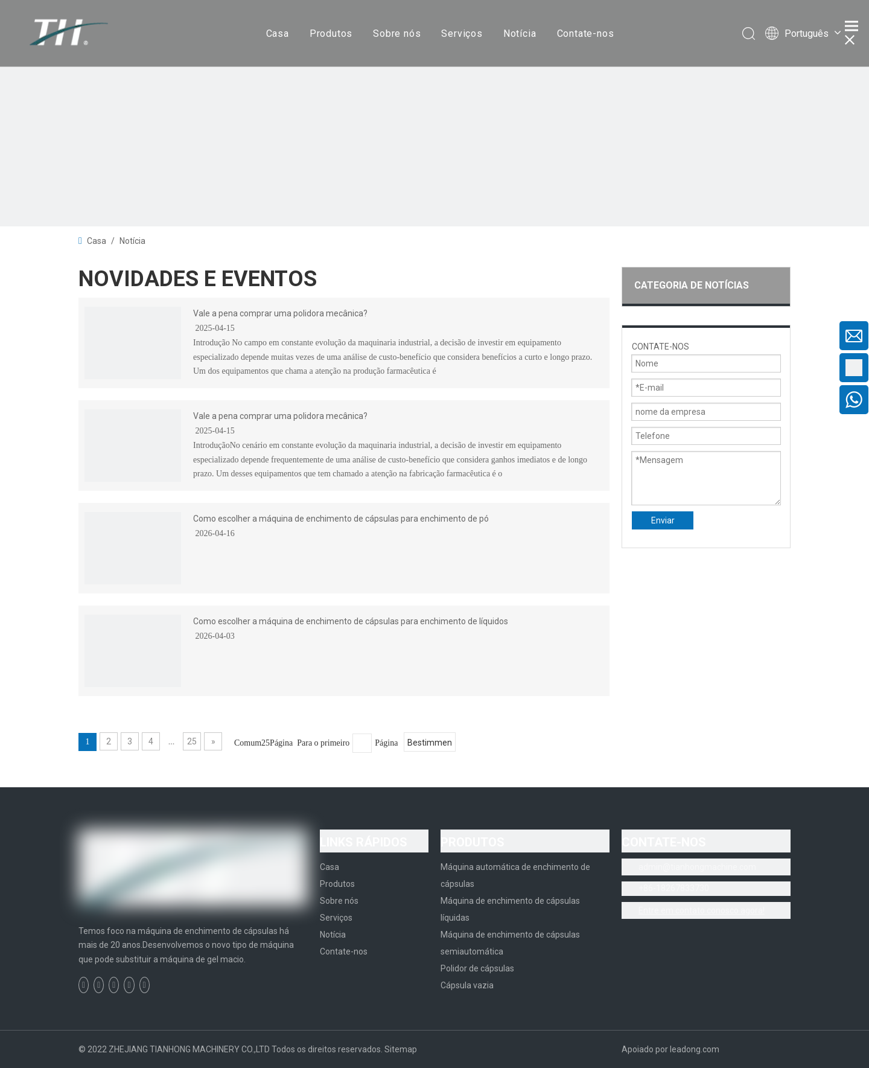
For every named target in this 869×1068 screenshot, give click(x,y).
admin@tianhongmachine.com (697, 867)
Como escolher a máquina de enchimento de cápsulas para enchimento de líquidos (350, 621)
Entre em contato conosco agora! (701, 910)
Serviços (461, 33)
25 (192, 741)
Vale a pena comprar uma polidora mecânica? (280, 313)
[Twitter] (114, 985)
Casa (277, 33)
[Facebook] (83, 985)
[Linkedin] (99, 985)
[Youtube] (129, 985)
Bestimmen (429, 742)
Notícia (519, 33)
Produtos (331, 33)
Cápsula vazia (467, 985)
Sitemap (400, 1049)
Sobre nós (397, 33)
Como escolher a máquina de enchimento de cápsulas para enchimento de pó (341, 518)
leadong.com (694, 1049)
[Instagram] (144, 985)
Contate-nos (585, 33)
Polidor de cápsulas (477, 968)
